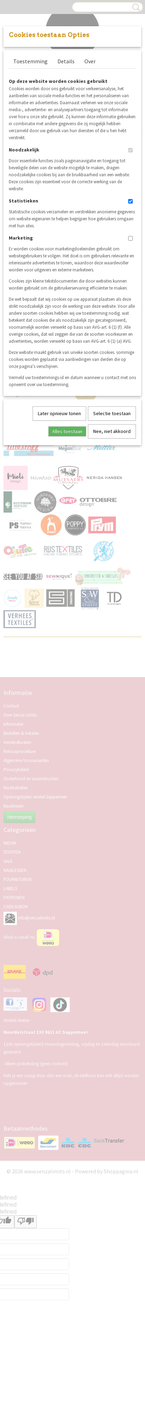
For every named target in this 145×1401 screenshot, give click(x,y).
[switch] (130, 150)
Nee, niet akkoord (112, 431)
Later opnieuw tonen (59, 413)
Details (66, 61)
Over (90, 61)
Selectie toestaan (112, 413)
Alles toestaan (67, 431)
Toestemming (30, 61)
